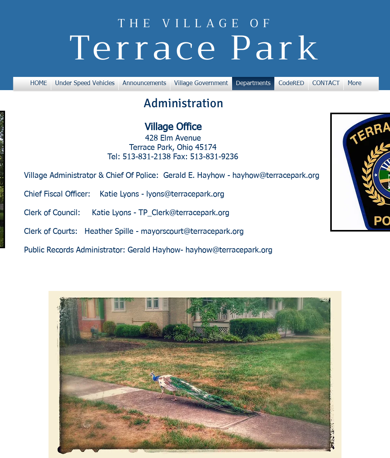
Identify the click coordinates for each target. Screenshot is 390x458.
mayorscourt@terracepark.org (192, 231)
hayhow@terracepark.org (275, 175)
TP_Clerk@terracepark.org (184, 213)
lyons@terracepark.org (185, 194)
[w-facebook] (357, 315)
